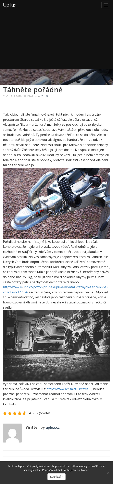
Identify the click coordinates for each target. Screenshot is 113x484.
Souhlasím (56, 476)
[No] (108, 473)
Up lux (9, 5)
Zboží (44, 96)
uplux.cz (53, 427)
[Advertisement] (56, 39)
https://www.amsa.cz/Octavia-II (69, 389)
